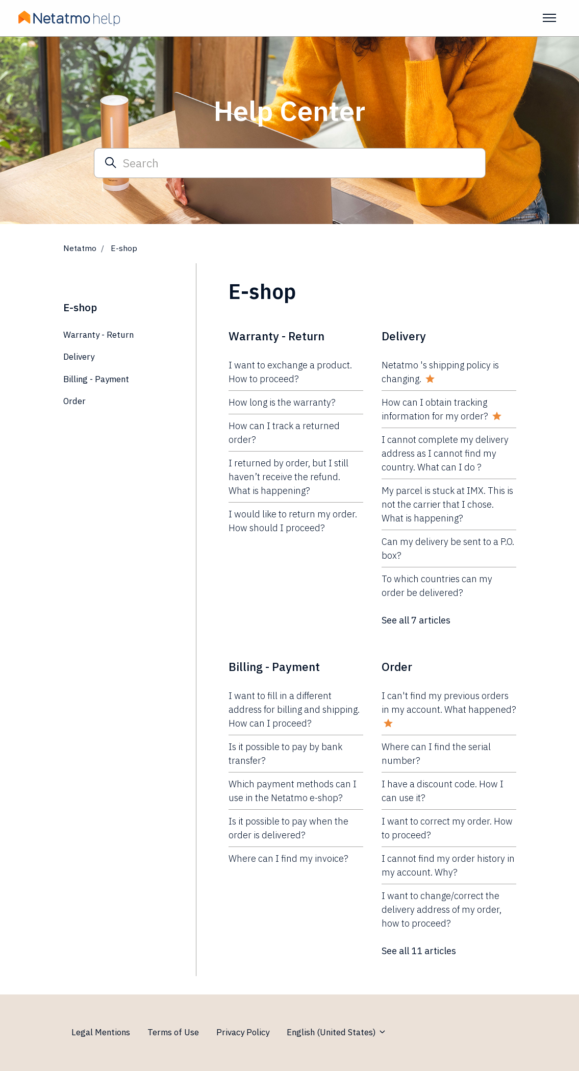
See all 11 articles (419, 951)
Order (397, 666)
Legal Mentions (100, 1032)
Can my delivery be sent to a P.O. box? (448, 548)
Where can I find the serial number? (436, 753)
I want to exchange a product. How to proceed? (290, 372)
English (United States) (337, 1032)
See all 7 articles (416, 620)
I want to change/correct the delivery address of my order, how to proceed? (441, 909)
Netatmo (79, 248)
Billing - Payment (274, 666)
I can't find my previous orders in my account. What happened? (449, 702)
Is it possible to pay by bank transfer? (285, 753)
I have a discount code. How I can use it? (443, 791)
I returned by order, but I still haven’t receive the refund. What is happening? (288, 476)
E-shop (80, 307)
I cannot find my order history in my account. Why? (448, 865)
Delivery (404, 336)
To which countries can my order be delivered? (437, 586)
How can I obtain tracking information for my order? (435, 409)
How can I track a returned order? (284, 432)
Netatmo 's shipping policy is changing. (440, 372)
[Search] (290, 163)
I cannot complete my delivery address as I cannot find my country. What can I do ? (445, 453)
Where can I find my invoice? (288, 858)
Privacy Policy (242, 1032)
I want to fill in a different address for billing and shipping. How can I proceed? (294, 709)
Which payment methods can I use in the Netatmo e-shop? (293, 791)
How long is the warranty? (282, 402)
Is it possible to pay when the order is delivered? (288, 828)
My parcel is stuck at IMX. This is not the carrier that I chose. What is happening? (447, 504)
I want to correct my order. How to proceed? (447, 828)
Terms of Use (173, 1032)
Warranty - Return (276, 336)
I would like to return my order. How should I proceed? (293, 521)
